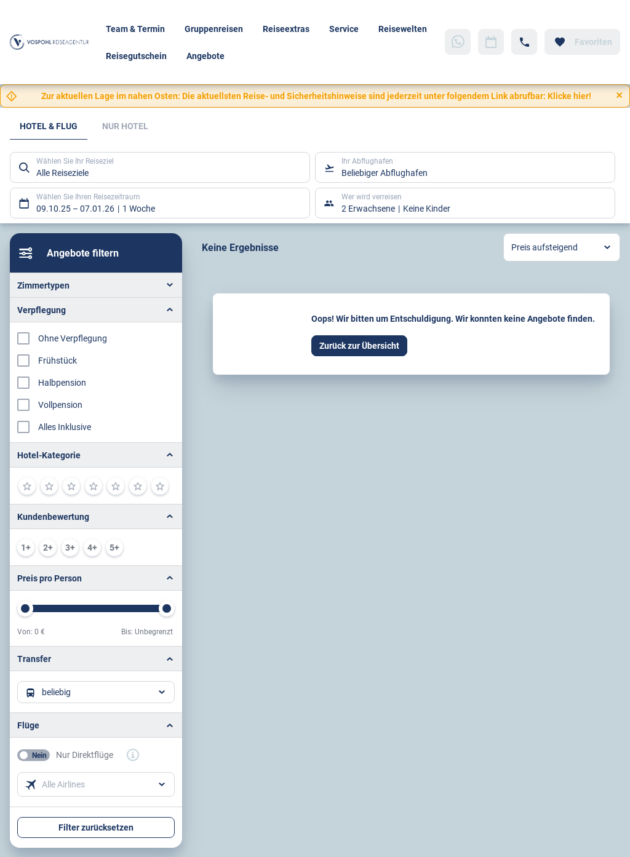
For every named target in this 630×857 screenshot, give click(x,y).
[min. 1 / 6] (25, 547)
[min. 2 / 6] (48, 547)
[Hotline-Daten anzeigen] (524, 42)
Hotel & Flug (49, 126)
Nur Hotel (125, 126)
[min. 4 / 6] (92, 547)
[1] (27, 486)
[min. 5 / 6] (114, 547)
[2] (49, 486)
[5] (115, 486)
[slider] (25, 608)
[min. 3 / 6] (70, 547)
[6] (137, 486)
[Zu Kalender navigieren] (491, 42)
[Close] (619, 95)
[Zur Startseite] (53, 42)
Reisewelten (402, 28)
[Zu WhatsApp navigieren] (458, 42)
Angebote (205, 56)
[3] (71, 486)
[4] (93, 486)
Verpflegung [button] (41, 310)
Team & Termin (135, 28)
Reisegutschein (136, 56)
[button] (96, 455)
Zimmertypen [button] (43, 285)
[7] (160, 486)
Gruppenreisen (214, 28)
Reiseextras (286, 28)
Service (344, 28)
